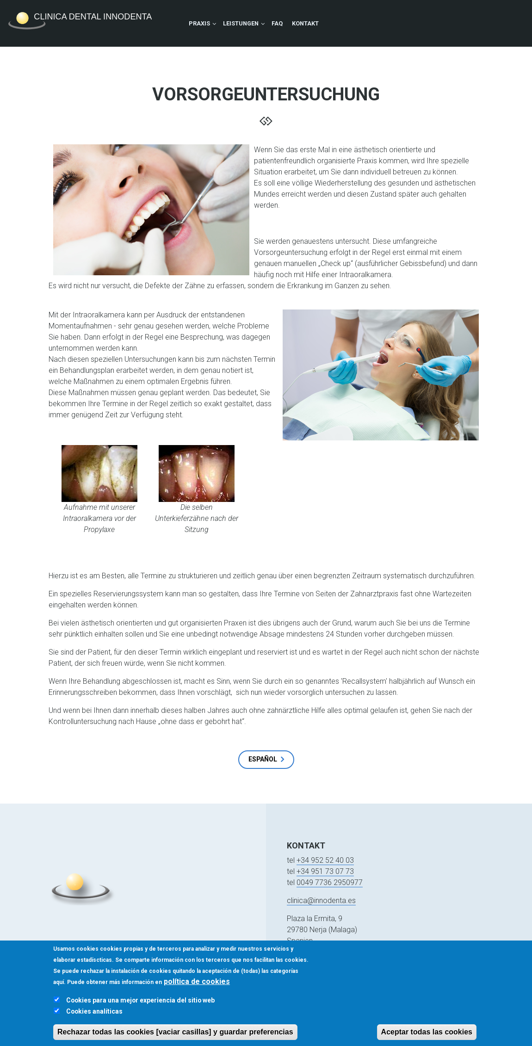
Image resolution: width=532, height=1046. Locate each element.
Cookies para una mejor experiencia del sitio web (140, 1009)
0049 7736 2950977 (330, 882)
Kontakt (305, 23)
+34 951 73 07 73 (325, 871)
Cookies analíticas (94, 1020)
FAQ (277, 23)
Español (262, 759)
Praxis (199, 23)
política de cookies (197, 990)
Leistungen (241, 23)
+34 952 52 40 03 (325, 860)
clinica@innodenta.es (321, 900)
